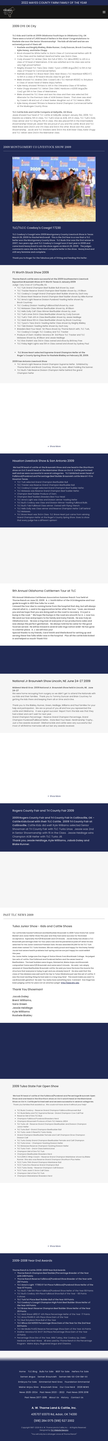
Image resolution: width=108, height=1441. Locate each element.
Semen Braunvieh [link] (47, 1376)
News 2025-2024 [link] (29, 1392)
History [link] (65, 1397)
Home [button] (22, 1371)
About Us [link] (54, 1397)
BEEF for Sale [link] (62, 1371)
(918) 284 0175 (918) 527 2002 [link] (54, 1421)
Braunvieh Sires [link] (49, 1387)
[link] (9, 12)
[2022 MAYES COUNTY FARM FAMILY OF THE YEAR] (54, 3)
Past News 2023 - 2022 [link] (52, 1392)
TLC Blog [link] (32, 1371)
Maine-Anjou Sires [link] (29, 1387)
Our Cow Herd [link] (67, 1387)
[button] (104, 12)
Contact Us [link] (77, 1397)
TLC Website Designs (59, 1430)
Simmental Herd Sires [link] (51, 1381)
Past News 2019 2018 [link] (77, 1392)
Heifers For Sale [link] (80, 1371)
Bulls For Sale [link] (47, 1371)
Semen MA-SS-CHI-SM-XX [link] (73, 1376)
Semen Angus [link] (27, 1376)
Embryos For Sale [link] (27, 1381)
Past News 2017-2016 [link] (36, 1397)
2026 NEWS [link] (83, 1387)
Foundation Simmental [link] (77, 1381)
